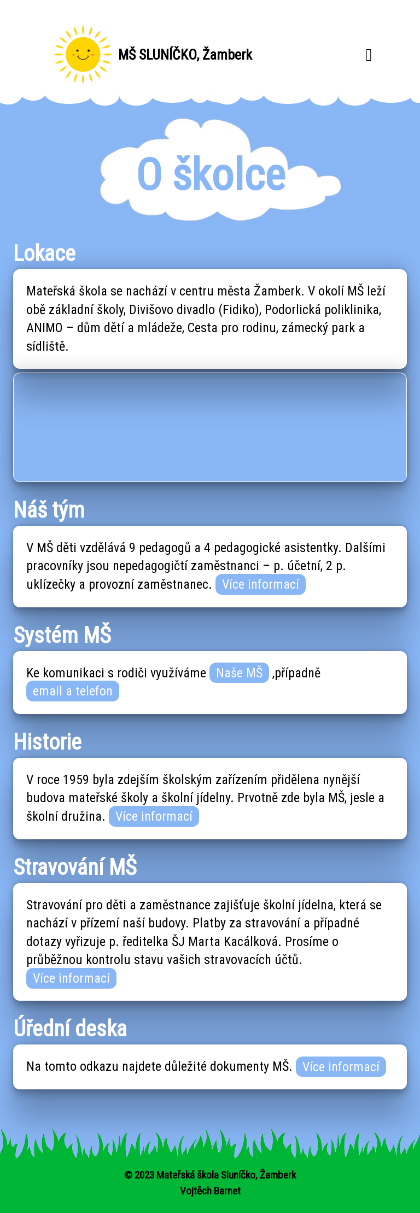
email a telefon (73, 691)
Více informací (260, 584)
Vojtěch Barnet (210, 1191)
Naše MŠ (239, 673)
